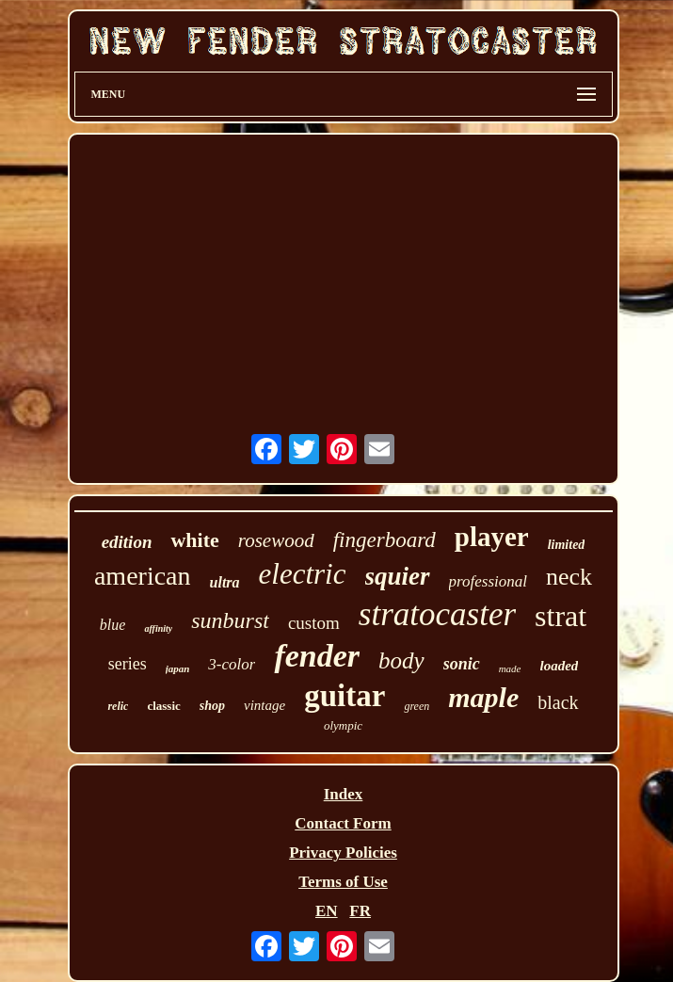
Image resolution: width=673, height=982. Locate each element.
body (401, 660)
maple (483, 697)
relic (117, 706)
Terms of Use (343, 882)
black (557, 702)
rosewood (276, 540)
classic (163, 706)
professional (488, 581)
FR (360, 911)
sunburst (230, 620)
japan (178, 668)
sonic (461, 663)
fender (317, 655)
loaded (559, 665)
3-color (231, 664)
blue (113, 625)
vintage (264, 705)
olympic (343, 725)
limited (566, 545)
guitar (344, 696)
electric (302, 573)
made (510, 668)
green (416, 706)
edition (127, 542)
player (492, 537)
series (127, 663)
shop (212, 706)
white (194, 540)
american (142, 575)
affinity (158, 628)
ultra (225, 582)
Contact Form (343, 823)
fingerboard (384, 540)
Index (343, 794)
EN (326, 911)
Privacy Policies (343, 852)
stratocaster (437, 614)
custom (314, 623)
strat (560, 616)
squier (397, 576)
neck (569, 576)
